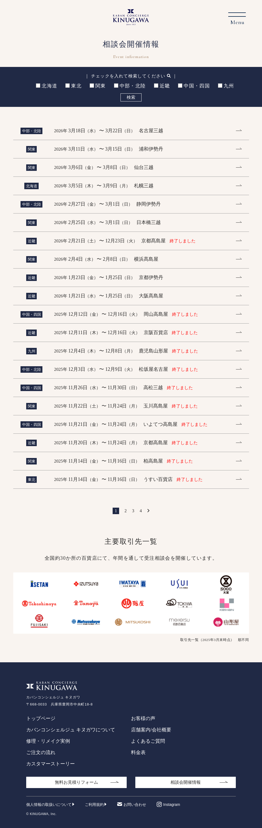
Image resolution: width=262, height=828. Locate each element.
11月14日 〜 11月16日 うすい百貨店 (128, 479)
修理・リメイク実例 (48, 741)
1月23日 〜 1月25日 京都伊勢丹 (108, 277)
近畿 (162, 86)
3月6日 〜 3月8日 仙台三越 (103, 167)
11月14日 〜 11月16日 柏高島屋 (123, 461)
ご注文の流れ (40, 752)
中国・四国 (194, 86)
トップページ (40, 718)
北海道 (46, 86)
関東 (98, 86)
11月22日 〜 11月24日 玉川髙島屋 (125, 406)
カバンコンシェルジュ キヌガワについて (70, 729)
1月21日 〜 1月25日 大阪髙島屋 (108, 295)
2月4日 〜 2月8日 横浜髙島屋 (106, 259)
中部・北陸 (130, 86)
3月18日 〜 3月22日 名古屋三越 (108, 130)
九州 (226, 86)
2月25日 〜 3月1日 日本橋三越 (107, 222)
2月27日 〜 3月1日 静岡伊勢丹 (107, 204)
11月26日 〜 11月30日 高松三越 (123, 387)
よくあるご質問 (148, 741)
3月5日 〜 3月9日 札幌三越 (103, 185)
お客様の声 (143, 718)
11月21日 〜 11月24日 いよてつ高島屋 (130, 424)
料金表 (138, 752)
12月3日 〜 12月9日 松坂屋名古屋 (126, 369)
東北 (73, 86)
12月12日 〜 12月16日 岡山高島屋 (126, 314)
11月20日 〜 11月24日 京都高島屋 (125, 442)
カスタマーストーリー (50, 763)
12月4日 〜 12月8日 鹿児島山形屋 (126, 351)
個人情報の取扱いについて (49, 804)
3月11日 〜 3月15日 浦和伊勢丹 (108, 149)
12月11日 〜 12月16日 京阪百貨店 (126, 332)
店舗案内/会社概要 (151, 729)
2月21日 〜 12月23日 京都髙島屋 (125, 240)
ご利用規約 (94, 804)
